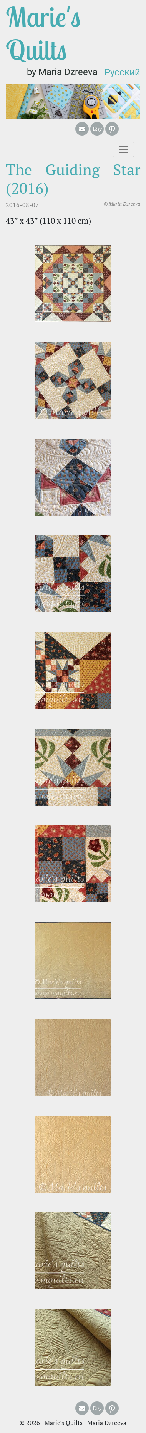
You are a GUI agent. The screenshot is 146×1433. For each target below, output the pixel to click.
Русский (122, 72)
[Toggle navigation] (123, 149)
